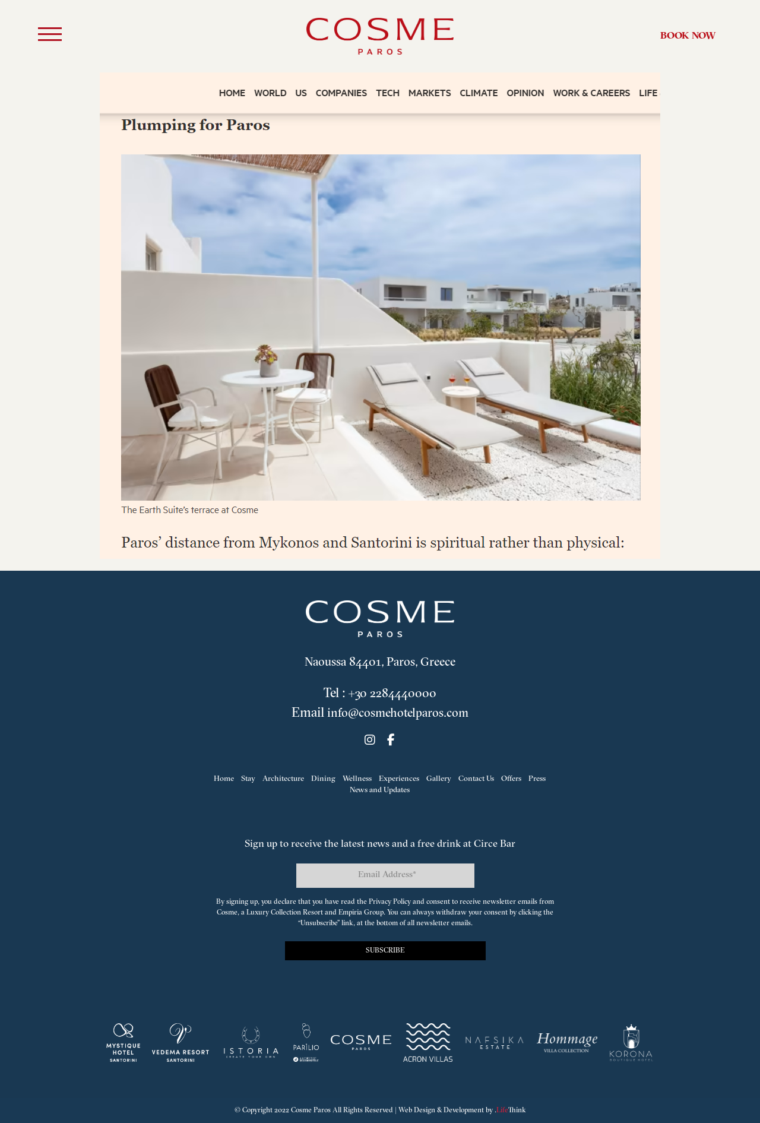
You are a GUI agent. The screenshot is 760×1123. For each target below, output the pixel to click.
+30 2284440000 (392, 694)
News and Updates (380, 791)
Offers (511, 779)
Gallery (438, 779)
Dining (323, 779)
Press (537, 779)
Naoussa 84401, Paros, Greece (379, 662)
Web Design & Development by (462, 1110)
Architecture (283, 779)
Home (224, 779)
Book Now (688, 36)
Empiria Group (361, 912)
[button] (50, 36)
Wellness (357, 779)
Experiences (399, 779)
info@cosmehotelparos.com (397, 713)
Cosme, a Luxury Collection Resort (270, 912)
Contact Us (476, 779)
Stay (248, 779)
